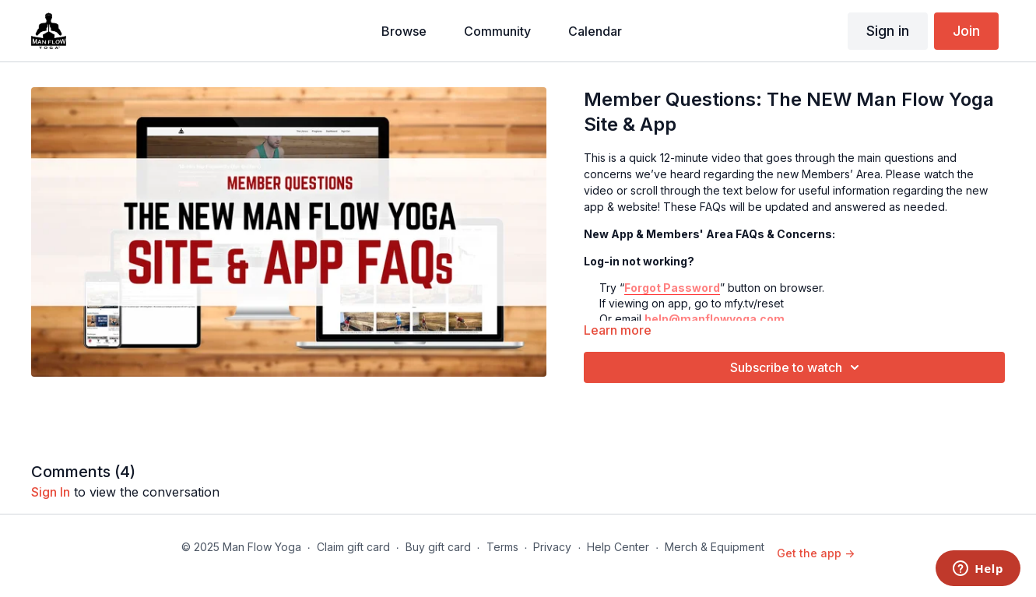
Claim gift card (353, 546)
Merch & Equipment (714, 546)
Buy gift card (438, 546)
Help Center (618, 546)
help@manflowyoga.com (714, 318)
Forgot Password (672, 287)
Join (966, 31)
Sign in (887, 31)
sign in (50, 492)
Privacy (552, 546)
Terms (502, 546)
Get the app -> (816, 553)
